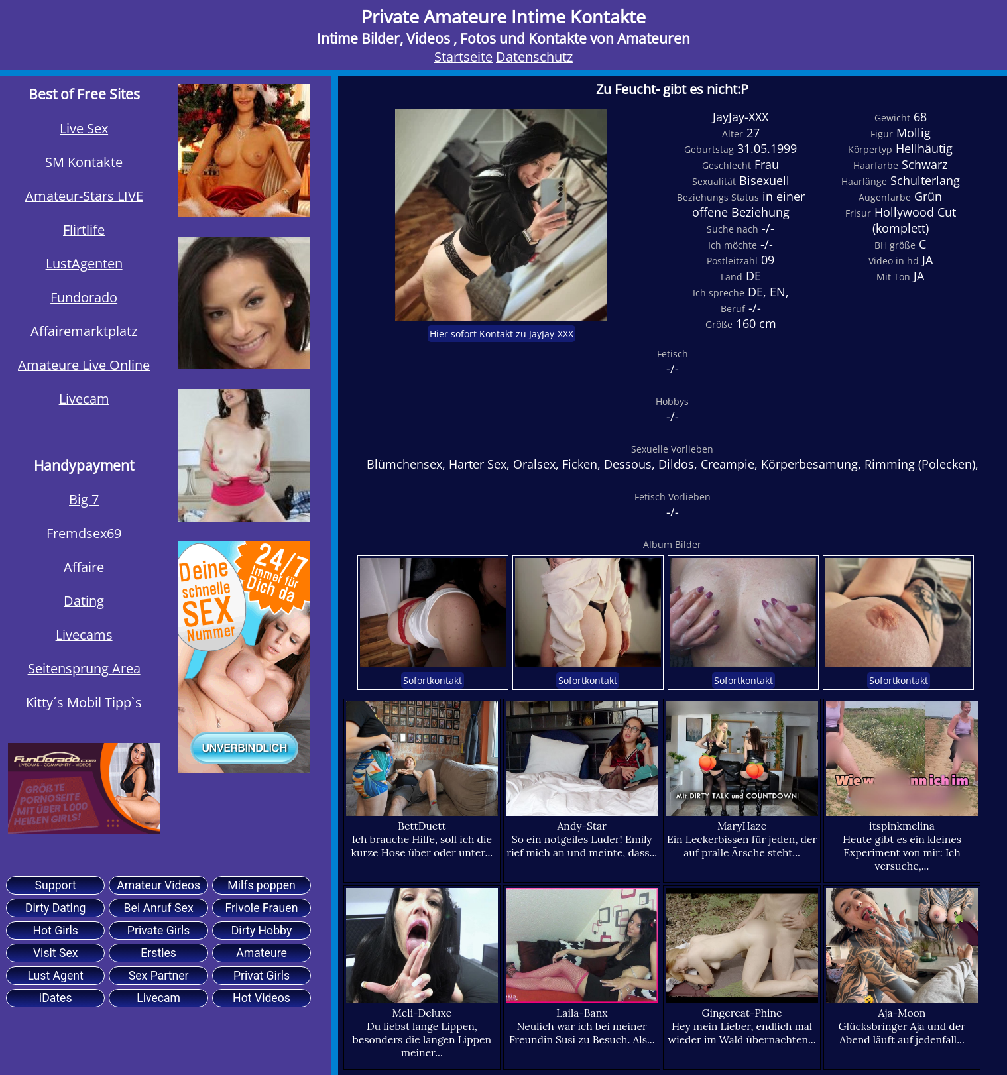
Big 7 (84, 499)
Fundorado (83, 297)
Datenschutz (534, 57)
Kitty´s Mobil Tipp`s (84, 702)
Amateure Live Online (84, 365)
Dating (84, 601)
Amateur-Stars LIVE (84, 196)
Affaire (84, 567)
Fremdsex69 (83, 533)
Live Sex (84, 128)
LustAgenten (84, 263)
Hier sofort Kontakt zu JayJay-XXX (501, 333)
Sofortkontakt (432, 680)
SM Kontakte (84, 162)
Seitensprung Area (84, 668)
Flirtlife (84, 230)
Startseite (463, 57)
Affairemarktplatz (83, 331)
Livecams (84, 635)
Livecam (84, 399)
